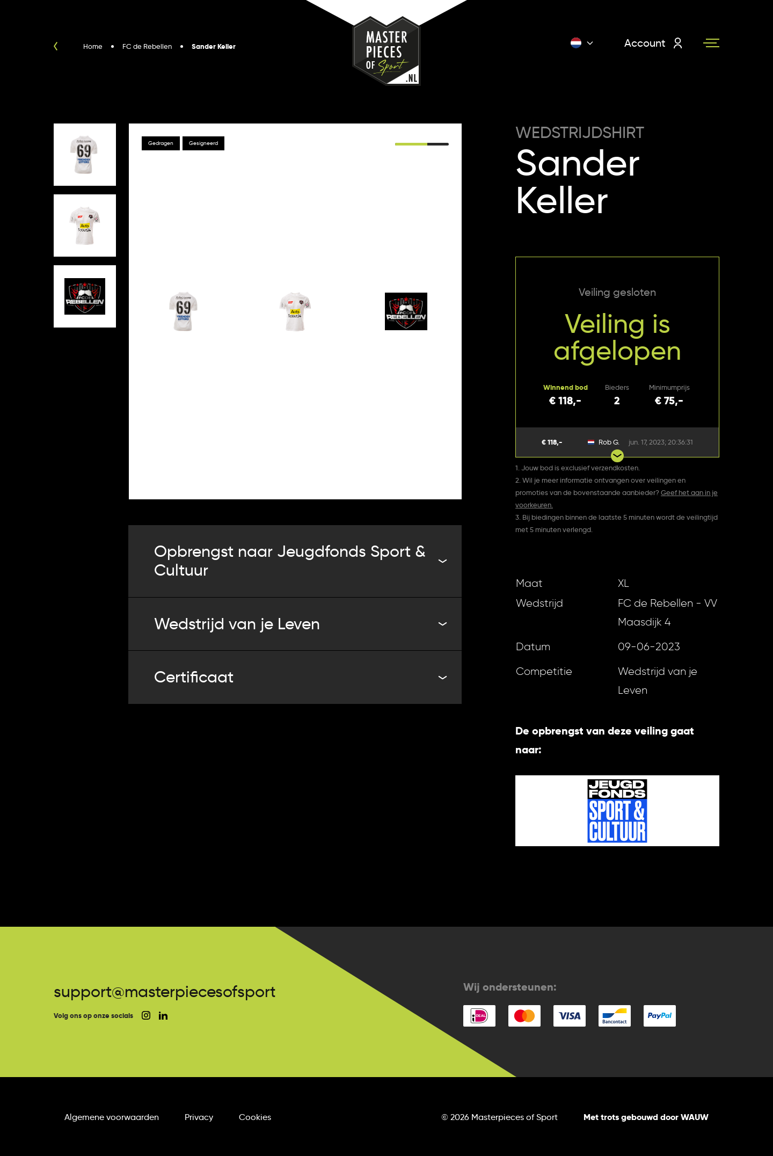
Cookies (255, 1117)
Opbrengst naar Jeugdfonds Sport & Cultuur (299, 560)
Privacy (199, 1117)
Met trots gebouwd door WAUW (646, 1117)
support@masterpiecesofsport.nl (173, 991)
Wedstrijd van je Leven (299, 624)
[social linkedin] (163, 1015)
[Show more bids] (617, 455)
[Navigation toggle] (711, 43)
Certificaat (299, 677)
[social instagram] (146, 1015)
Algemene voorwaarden (111, 1117)
